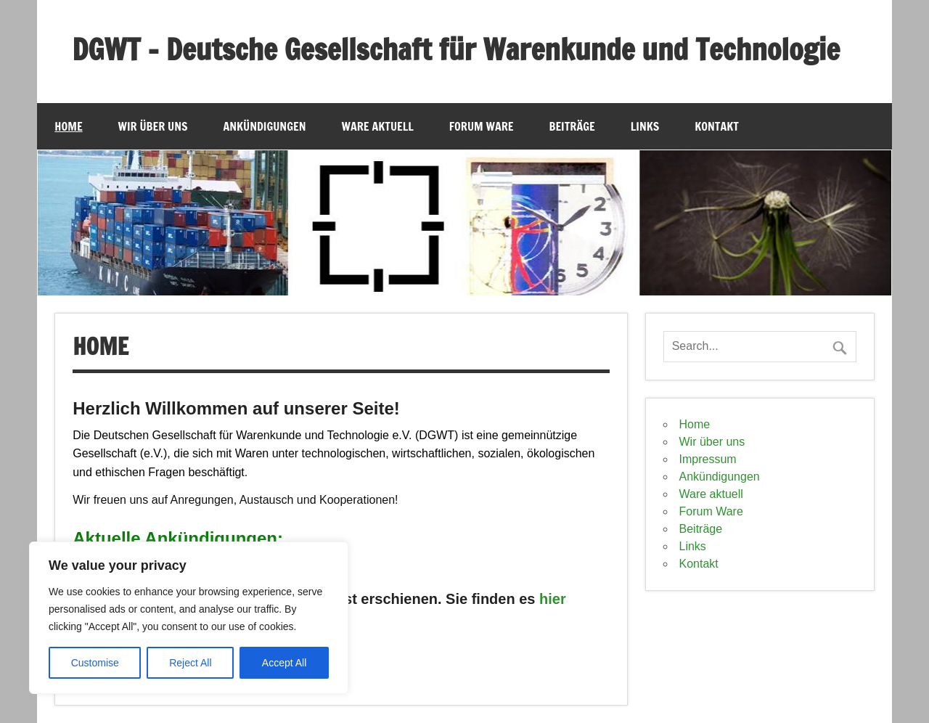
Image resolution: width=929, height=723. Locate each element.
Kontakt (717, 126)
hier (552, 599)
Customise (95, 663)
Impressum (708, 459)
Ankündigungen (265, 126)
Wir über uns (153, 126)
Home (68, 126)
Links (645, 126)
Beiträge (572, 126)
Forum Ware (481, 126)
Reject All (190, 663)
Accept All (284, 663)
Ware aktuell (378, 126)
